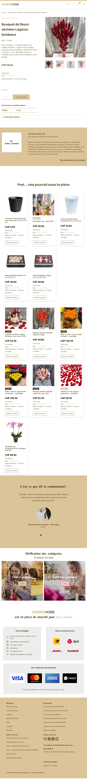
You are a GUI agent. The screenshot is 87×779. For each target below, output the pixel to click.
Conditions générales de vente (55, 719)
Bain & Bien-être (12, 719)
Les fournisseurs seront (52, 715)
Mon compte (11, 754)
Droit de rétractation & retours (17, 746)
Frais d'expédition (10, 75)
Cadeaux (9, 727)
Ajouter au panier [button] (12, 242)
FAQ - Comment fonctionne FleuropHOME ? (22, 750)
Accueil (4, 12)
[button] (33, 535)
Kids (8, 723)
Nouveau (9, 731)
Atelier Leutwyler (10, 18)
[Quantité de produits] (6, 97)
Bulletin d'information (14, 758)
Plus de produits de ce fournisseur (72, 160)
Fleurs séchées (12, 12)
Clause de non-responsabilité (54, 727)
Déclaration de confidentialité (55, 723)
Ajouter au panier (21, 97)
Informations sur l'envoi (15, 742)
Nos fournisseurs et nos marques (56, 711)
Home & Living (11, 707)
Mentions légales (50, 731)
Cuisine (9, 715)
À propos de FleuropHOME (54, 707)
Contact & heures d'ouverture (17, 738)
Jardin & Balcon (12, 711)
